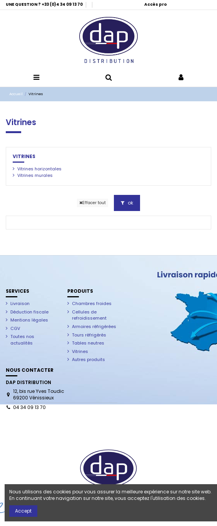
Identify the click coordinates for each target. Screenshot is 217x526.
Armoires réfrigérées (94, 326)
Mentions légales (29, 320)
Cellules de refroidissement (89, 315)
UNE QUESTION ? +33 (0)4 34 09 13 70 (44, 4)
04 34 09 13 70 (29, 407)
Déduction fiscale (29, 312)
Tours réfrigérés (89, 335)
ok (127, 203)
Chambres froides (92, 303)
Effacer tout (92, 203)
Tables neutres (88, 343)
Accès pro (155, 4)
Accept (23, 511)
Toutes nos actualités (22, 339)
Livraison (20, 303)
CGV (15, 328)
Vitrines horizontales (39, 169)
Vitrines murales (35, 175)
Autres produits (88, 359)
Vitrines (24, 156)
